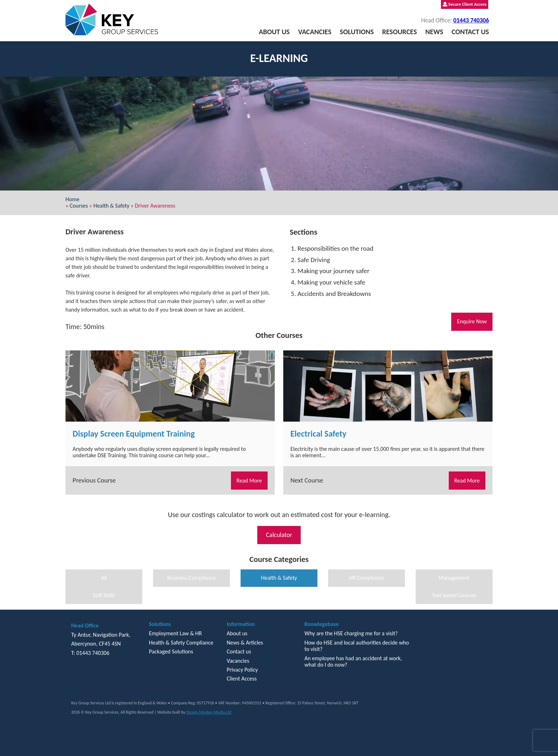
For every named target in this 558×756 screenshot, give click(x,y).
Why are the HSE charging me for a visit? (351, 633)
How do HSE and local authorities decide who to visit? (356, 645)
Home (72, 199)
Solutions (357, 31)
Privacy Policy (242, 669)
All (104, 577)
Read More (249, 480)
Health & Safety (111, 205)
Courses (79, 205)
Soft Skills (104, 595)
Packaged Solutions (171, 651)
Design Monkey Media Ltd (208, 712)
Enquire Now (472, 321)
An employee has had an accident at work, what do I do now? (353, 661)
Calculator (279, 535)
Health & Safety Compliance (181, 642)
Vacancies (314, 31)
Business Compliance (191, 577)
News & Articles (245, 642)
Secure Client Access (464, 4)
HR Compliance (366, 577)
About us (274, 31)
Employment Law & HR (175, 633)
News (434, 31)
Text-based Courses (454, 595)
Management (453, 577)
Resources (399, 31)
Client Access (242, 678)
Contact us (470, 31)
